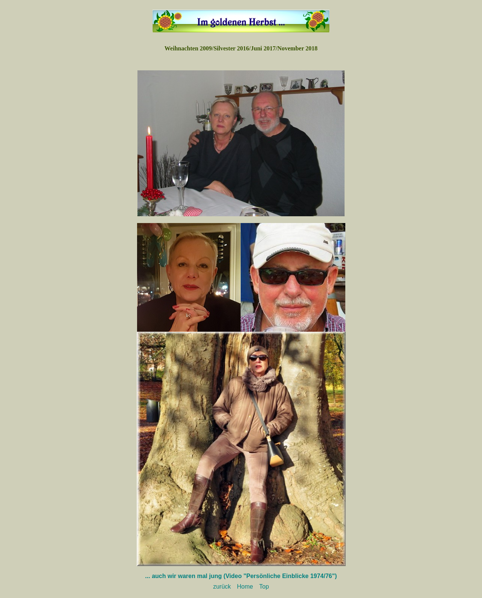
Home (245, 586)
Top (264, 586)
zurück (222, 586)
